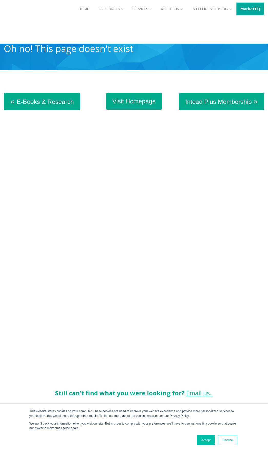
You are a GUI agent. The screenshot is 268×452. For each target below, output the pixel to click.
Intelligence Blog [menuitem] (210, 8)
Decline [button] (227, 440)
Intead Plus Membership (221, 101)
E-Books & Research (42, 101)
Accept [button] (206, 440)
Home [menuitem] (83, 8)
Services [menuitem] (140, 8)
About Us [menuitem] (170, 8)
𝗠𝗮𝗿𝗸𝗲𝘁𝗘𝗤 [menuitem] (250, 8)
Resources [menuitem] (109, 8)
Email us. (199, 298)
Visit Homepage (134, 101)
